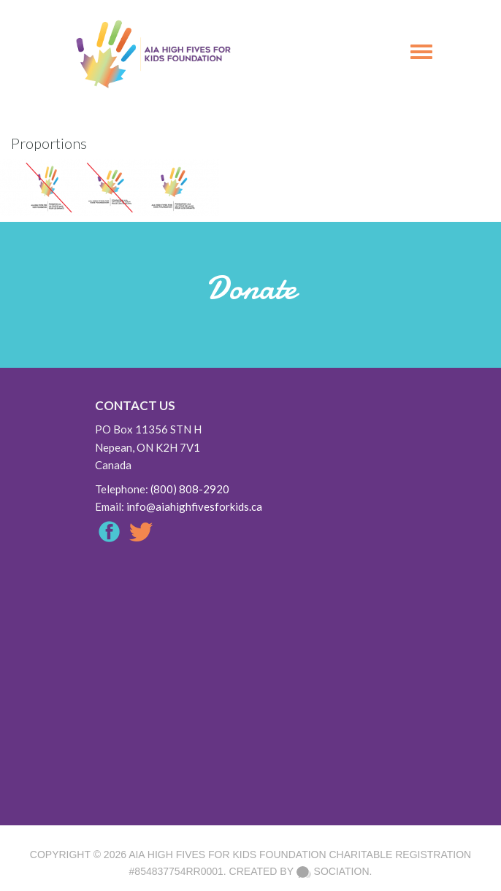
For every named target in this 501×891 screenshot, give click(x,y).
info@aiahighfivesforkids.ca (194, 506)
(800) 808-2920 (189, 488)
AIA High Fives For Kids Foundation (227, 854)
